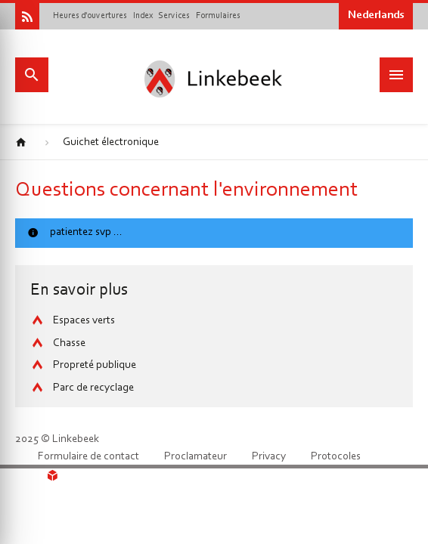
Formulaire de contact (88, 456)
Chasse (69, 343)
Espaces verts (84, 320)
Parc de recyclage (93, 388)
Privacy (269, 456)
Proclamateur (195, 456)
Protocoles (336, 456)
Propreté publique (94, 365)
